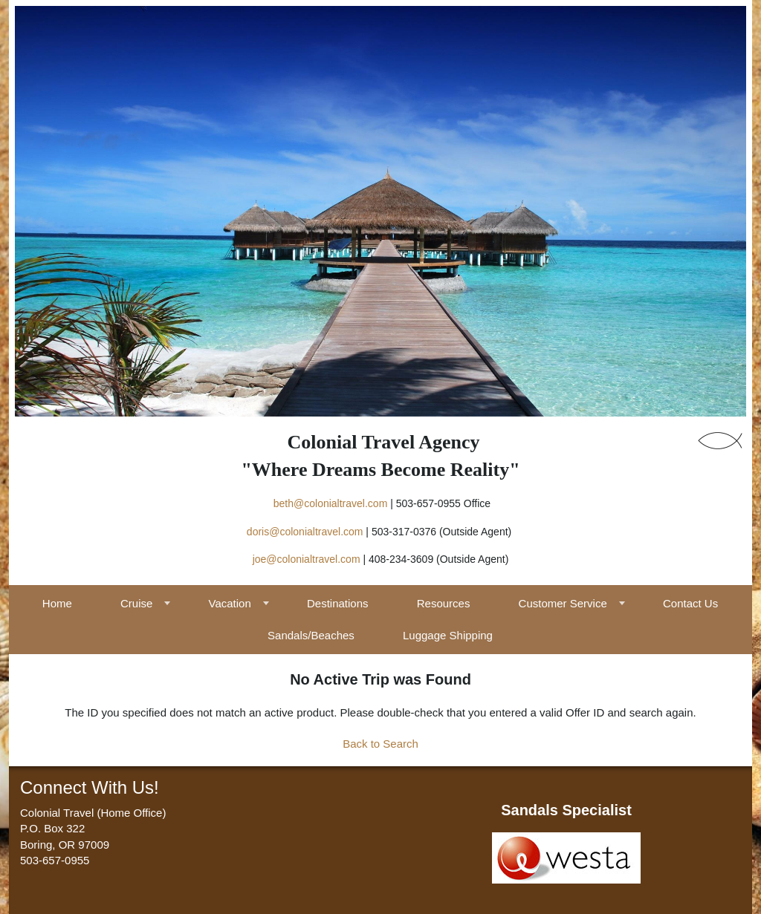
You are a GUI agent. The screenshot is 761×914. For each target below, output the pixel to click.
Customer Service (563, 603)
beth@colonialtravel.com (330, 503)
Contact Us (690, 603)
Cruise (136, 603)
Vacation (230, 603)
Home (57, 603)
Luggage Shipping (448, 635)
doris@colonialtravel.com (305, 532)
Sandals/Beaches (311, 635)
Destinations (338, 603)
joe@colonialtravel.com (306, 559)
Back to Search (380, 743)
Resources (443, 603)
